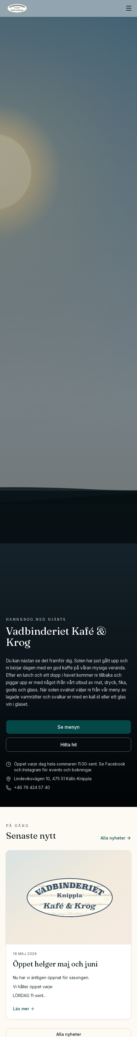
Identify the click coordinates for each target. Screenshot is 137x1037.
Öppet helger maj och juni (55, 964)
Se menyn (68, 727)
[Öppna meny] (129, 8)
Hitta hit (68, 745)
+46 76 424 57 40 (32, 787)
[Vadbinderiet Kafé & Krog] (17, 8)
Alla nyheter (116, 837)
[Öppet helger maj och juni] (68, 897)
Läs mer (23, 1008)
